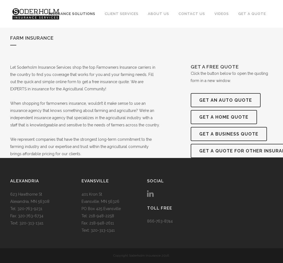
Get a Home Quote (223, 117)
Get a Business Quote (228, 134)
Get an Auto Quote (225, 100)
